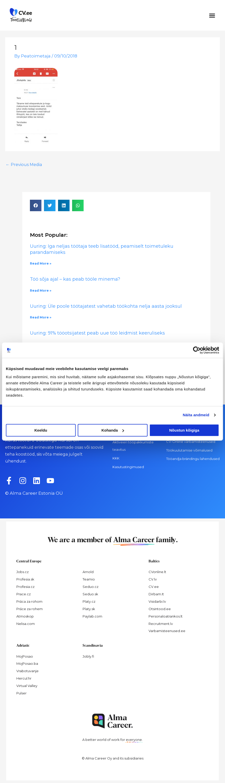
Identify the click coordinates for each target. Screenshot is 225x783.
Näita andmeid (196, 415)
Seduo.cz (90, 587)
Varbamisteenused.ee (167, 631)
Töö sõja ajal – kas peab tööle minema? (75, 279)
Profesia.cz (25, 587)
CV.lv (153, 579)
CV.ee (154, 587)
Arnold (88, 572)
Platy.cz (89, 601)
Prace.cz (23, 594)
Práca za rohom (29, 601)
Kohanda (113, 430)
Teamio (89, 579)
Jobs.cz (22, 572)
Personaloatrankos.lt (166, 616)
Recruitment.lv (161, 624)
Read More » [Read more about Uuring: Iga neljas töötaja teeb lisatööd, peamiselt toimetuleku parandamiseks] (40, 263)
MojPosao (24, 656)
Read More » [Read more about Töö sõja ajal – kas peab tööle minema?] (40, 290)
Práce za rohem (29, 609)
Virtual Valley (26, 686)
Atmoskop (25, 616)
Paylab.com (92, 616)
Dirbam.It (156, 594)
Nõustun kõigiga (184, 430)
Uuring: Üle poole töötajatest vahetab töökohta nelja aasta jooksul (106, 306)
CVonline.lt (157, 572)
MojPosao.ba (27, 663)
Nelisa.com (25, 624)
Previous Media (24, 164)
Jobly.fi (88, 656)
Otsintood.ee (160, 609)
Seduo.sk (90, 594)
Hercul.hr (23, 678)
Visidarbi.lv (157, 601)
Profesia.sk (25, 579)
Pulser (21, 693)
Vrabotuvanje (27, 671)
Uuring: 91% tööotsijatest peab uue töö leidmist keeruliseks (98, 333)
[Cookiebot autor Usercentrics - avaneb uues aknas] (196, 350)
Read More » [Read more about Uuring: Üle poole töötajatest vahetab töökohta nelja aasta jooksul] (40, 317)
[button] (212, 15)
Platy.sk (89, 609)
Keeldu (40, 430)
